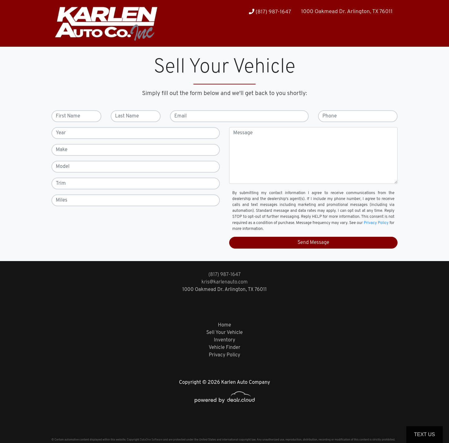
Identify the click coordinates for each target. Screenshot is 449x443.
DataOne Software (151, 439)
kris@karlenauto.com (224, 282)
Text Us (424, 434)
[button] (369, 34)
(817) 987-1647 (270, 12)
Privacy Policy (376, 223)
